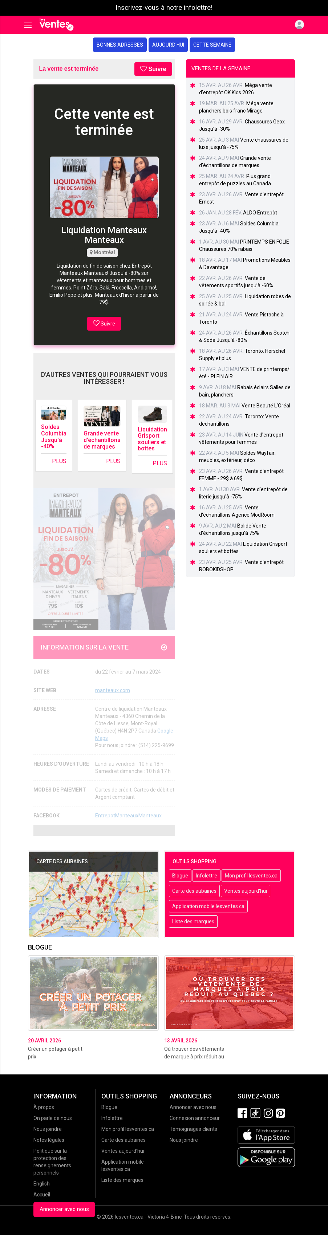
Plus (59, 461)
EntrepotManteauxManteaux (128, 815)
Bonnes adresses (120, 45)
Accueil (41, 1194)
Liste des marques (193, 921)
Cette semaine (212, 45)
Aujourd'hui (168, 45)
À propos (43, 1107)
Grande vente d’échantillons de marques (102, 440)
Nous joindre (47, 1129)
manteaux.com (112, 690)
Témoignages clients (193, 1129)
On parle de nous (52, 1118)
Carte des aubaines (194, 891)
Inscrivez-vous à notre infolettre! (164, 8)
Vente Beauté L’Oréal (266, 406)
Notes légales (48, 1140)
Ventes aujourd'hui (245, 891)
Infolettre (206, 876)
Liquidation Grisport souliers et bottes (152, 439)
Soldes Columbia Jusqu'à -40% (53, 436)
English (41, 1184)
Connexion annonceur (195, 1118)
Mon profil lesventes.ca (251, 876)
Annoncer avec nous (64, 1209)
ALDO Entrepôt (260, 213)
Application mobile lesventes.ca (208, 906)
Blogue (180, 876)
